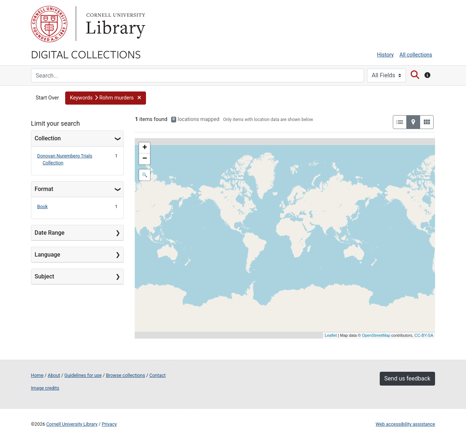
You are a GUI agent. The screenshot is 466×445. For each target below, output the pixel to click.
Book (42, 206)
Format (44, 189)
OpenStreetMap (376, 335)
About (54, 375)
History (385, 55)
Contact (157, 375)
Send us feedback (407, 378)
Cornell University (49, 24)
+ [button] (144, 148)
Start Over (47, 98)
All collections (415, 55)
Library (115, 24)
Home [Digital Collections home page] (37, 375)
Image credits (45, 388)
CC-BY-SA (423, 335)
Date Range (49, 232)
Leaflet (331, 335)
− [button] (144, 158)
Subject (44, 276)
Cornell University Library (72, 424)
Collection (48, 138)
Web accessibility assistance (405, 424)
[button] (105, 98)
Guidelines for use (83, 375)
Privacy (109, 424)
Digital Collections (86, 54)
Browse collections (125, 375)
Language (47, 254)
